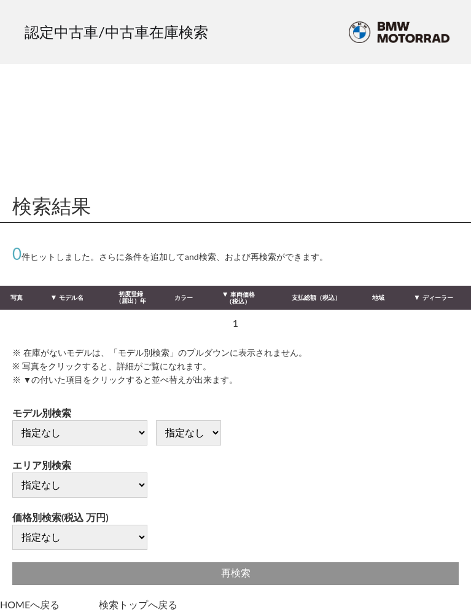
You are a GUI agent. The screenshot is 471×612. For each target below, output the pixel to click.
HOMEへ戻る (30, 604)
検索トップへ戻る (138, 604)
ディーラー (437, 297)
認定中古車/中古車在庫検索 (116, 32)
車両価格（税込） (240, 298)
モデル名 (71, 297)
